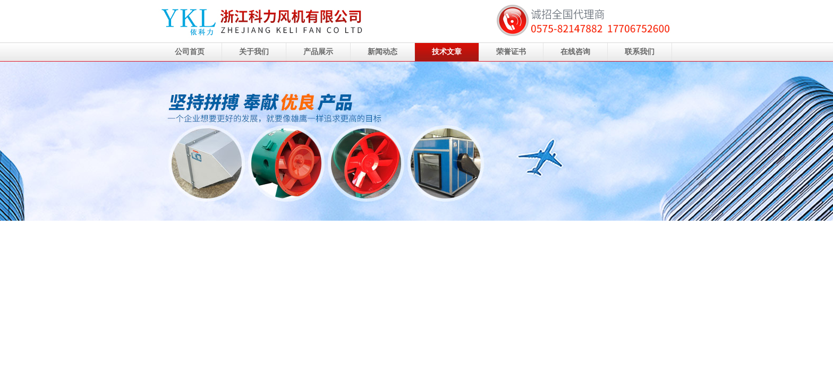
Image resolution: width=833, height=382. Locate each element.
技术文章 (447, 52)
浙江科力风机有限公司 (416, 141)
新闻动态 (382, 52)
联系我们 (639, 52)
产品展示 (318, 52)
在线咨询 (575, 52)
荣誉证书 (511, 52)
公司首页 (190, 52)
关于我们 (254, 52)
